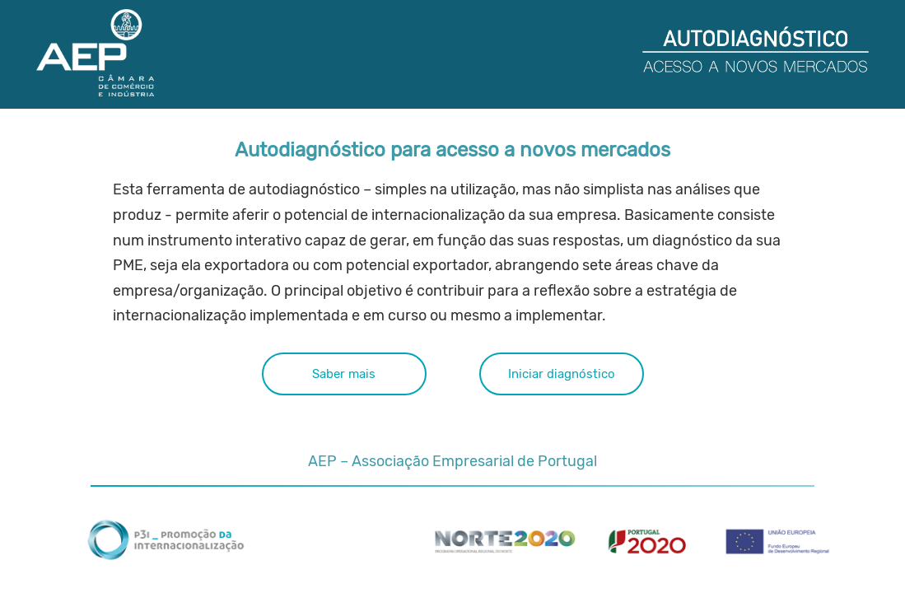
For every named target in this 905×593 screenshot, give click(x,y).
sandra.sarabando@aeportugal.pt (549, 430)
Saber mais (343, 292)
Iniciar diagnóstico (561, 292)
